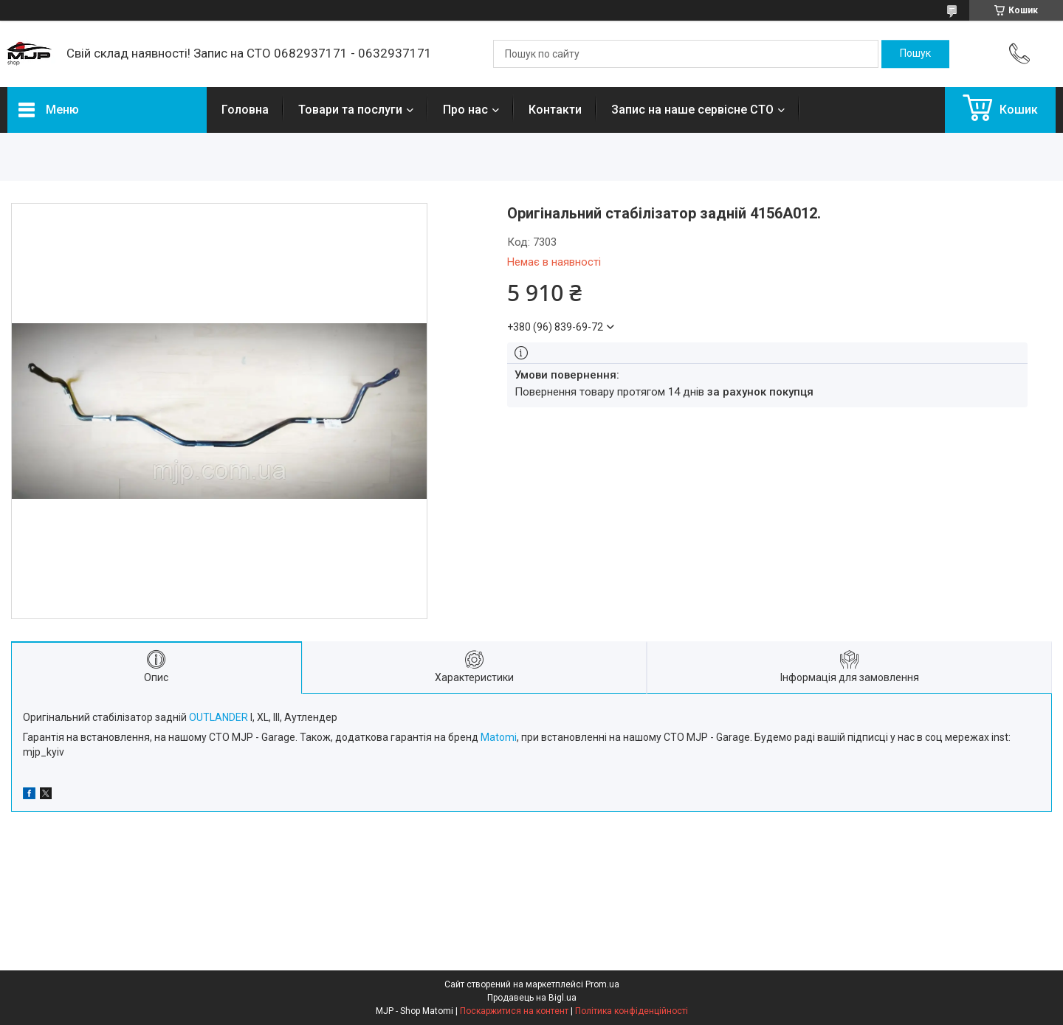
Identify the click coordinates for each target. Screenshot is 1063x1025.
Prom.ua (602, 984)
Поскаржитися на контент (514, 1011)
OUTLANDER (218, 717)
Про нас (465, 110)
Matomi (499, 737)
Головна (245, 110)
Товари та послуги (350, 110)
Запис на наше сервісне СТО (692, 110)
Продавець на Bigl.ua (532, 998)
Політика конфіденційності (631, 1011)
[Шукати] (915, 54)
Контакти (555, 110)
